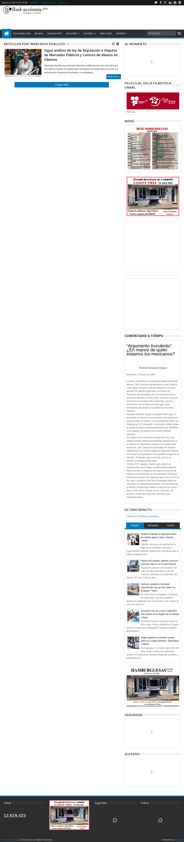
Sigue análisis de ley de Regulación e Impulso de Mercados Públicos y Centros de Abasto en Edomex (81, 55)
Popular (135, 525)
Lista (118, 44)
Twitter (155, 2)
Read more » (113, 77)
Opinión (120, 33)
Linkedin (170, 2)
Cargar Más (62, 84)
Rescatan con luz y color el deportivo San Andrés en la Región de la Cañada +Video (160, 614)
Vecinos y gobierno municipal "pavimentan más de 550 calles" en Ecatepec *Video (158, 587)
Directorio (106, 33)
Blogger (178, 840)
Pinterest (179, 2)
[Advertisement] (116, 17)
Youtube (175, 2)
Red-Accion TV (49, 2)
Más (61, 2)
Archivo (38, 33)
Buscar (179, 33)
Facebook (160, 2)
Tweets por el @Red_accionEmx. (143, 516)
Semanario (153, 525)
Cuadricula (114, 44)
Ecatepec (88, 33)
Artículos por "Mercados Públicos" (35, 44)
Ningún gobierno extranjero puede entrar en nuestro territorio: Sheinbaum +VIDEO (160, 640)
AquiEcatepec (54, 33)
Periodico (33, 2)
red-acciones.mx (10, 840)
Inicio (6, 33)
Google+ (165, 2)
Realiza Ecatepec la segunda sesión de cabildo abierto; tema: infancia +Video (158, 537)
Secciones (71, 33)
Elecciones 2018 (21, 33)
